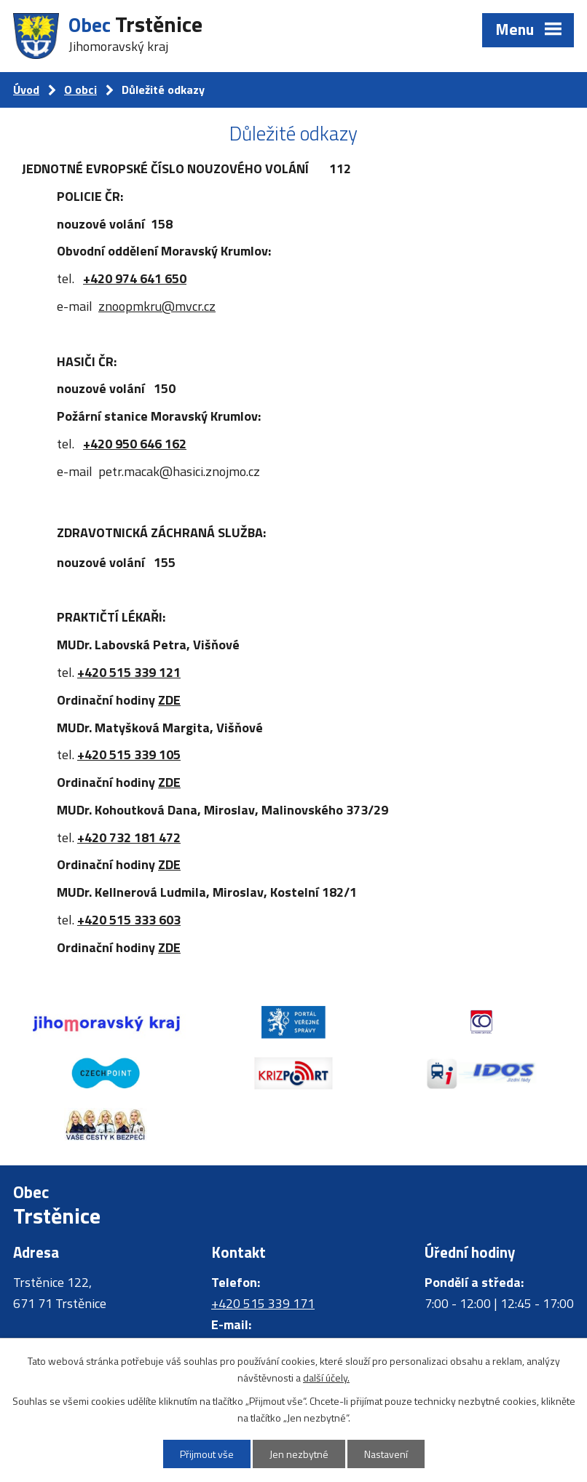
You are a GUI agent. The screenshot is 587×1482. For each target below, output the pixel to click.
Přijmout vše (207, 1454)
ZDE (169, 700)
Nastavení (386, 1454)
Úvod (26, 89)
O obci (80, 89)
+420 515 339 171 (263, 1303)
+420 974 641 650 (134, 278)
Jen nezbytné (298, 1454)
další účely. (326, 1377)
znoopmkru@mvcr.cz (157, 306)
